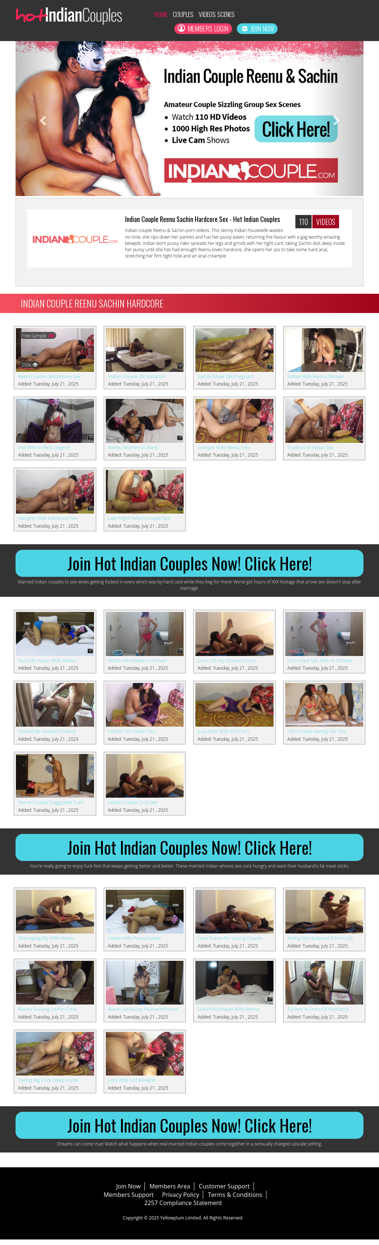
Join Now (343, 29)
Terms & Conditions (241, 1200)
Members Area (176, 1191)
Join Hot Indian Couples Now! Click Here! (189, 565)
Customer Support (230, 1191)
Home (144, 14)
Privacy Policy (186, 1200)
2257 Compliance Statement (189, 1208)
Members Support (135, 1200)
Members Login (334, 14)
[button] (42, 119)
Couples (168, 14)
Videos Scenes (205, 14)
